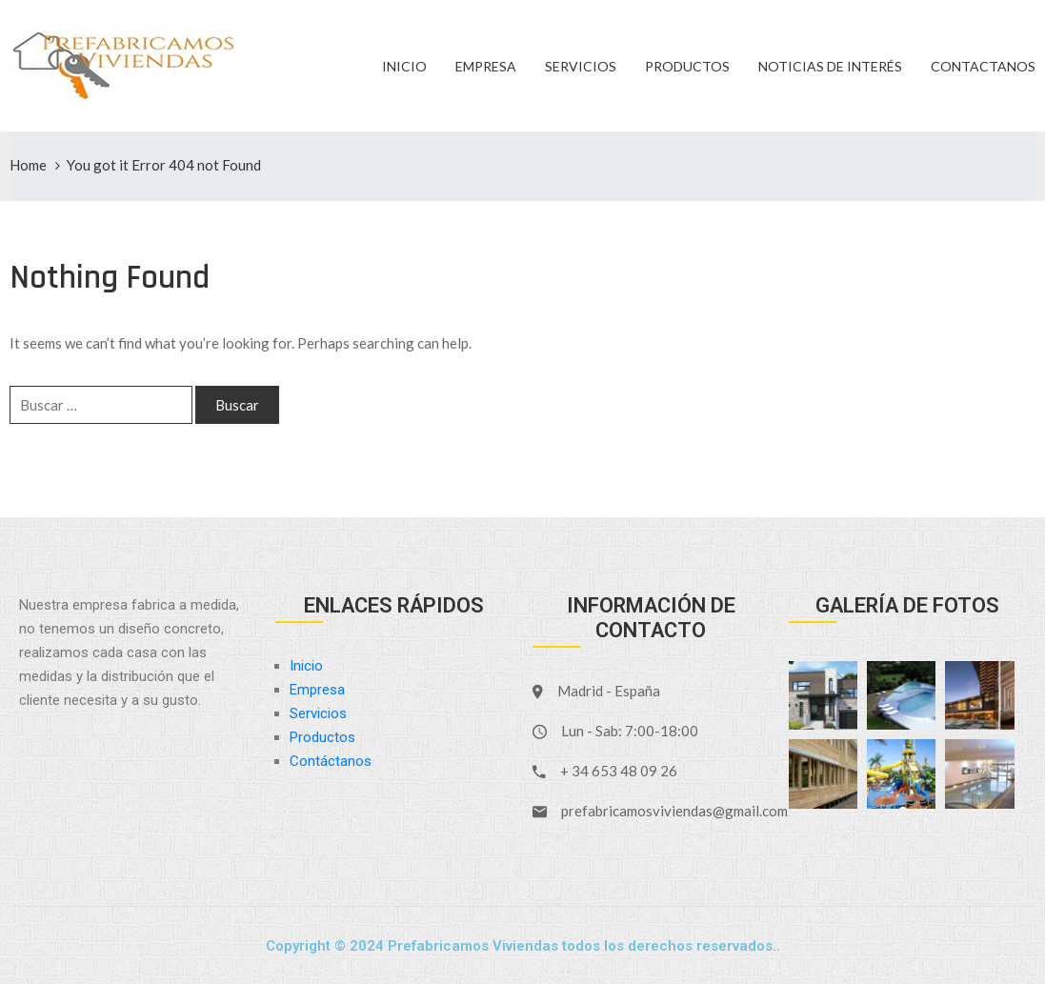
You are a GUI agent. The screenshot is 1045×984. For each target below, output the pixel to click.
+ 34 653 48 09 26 (618, 770)
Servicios (580, 66)
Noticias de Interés (830, 66)
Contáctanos (331, 761)
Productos (687, 66)
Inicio (404, 66)
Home (28, 164)
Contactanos (983, 66)
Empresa (485, 66)
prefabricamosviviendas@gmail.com (674, 810)
